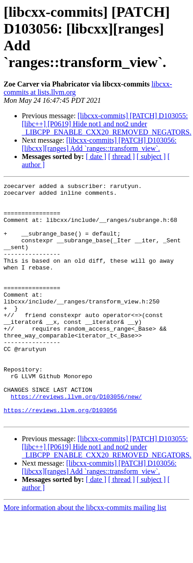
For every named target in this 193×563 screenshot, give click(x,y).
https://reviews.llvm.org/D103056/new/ (76, 440)
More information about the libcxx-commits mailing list (85, 555)
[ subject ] (151, 156)
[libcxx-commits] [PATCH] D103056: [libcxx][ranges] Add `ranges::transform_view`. (99, 144)
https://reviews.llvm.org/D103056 (60, 456)
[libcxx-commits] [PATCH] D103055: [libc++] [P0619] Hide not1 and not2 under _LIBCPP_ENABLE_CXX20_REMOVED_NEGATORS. (107, 124)
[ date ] (96, 156)
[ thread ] (121, 156)
